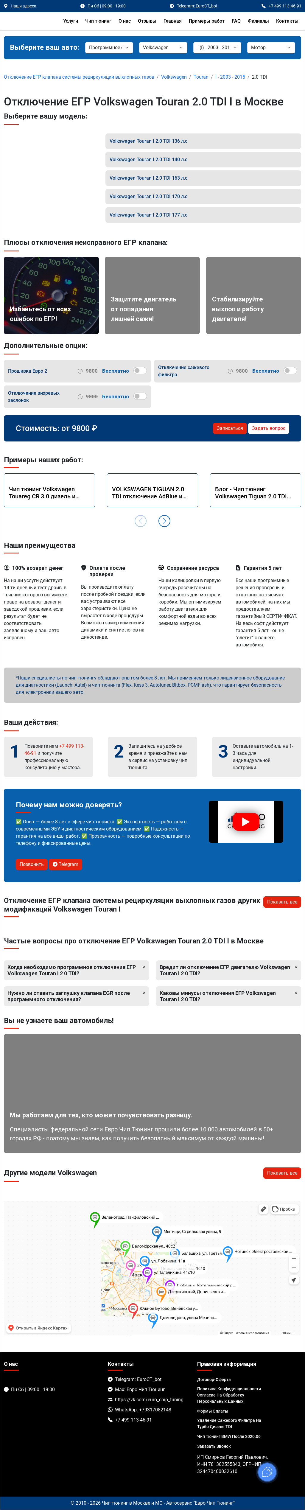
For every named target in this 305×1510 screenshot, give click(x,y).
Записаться (230, 428)
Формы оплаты (212, 1411)
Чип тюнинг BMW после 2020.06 (229, 1436)
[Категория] (109, 47)
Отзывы (147, 21)
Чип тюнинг (98, 21)
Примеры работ (207, 21)
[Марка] (163, 47)
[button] (164, 521)
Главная (173, 21)
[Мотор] (271, 47)
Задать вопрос (268, 428)
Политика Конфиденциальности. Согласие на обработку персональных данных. (229, 1395)
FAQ (236, 21)
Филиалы (258, 21)
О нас (125, 21)
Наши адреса (23, 6)
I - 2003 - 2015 (230, 77)
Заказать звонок (214, 1446)
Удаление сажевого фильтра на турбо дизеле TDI (229, 1423)
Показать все (282, 902)
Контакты (287, 21)
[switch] (140, 370)
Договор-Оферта (214, 1379)
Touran (201, 77)
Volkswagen (174, 77)
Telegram (65, 864)
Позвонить (32, 864)
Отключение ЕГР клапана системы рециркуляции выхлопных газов (79, 77)
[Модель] (217, 47)
